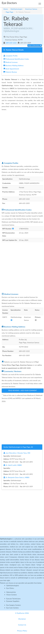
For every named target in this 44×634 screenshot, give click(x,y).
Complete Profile (10, 56)
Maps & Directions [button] (34, 45)
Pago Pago (9, 12)
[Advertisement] (22, 136)
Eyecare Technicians (13, 599)
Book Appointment (11, 69)
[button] (13, 229)
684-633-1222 (11, 43)
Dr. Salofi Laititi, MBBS (12, 465)
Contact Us (22, 625)
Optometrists (11, 592)
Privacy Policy (22, 631)
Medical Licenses (10, 62)
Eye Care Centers (12, 608)
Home (5, 9)
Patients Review (10, 72)
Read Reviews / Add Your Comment (22, 390)
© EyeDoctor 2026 (22, 613)
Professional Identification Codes (16, 59)
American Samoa (31, 9)
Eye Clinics (10, 588)
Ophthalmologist (17, 9)
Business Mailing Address (13, 65)
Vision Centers (11, 595)
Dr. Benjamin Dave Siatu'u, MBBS (16, 477)
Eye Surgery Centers (13, 605)
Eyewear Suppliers (12, 601)
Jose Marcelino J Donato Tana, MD (16, 453)
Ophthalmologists (12, 585)
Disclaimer (22, 619)
